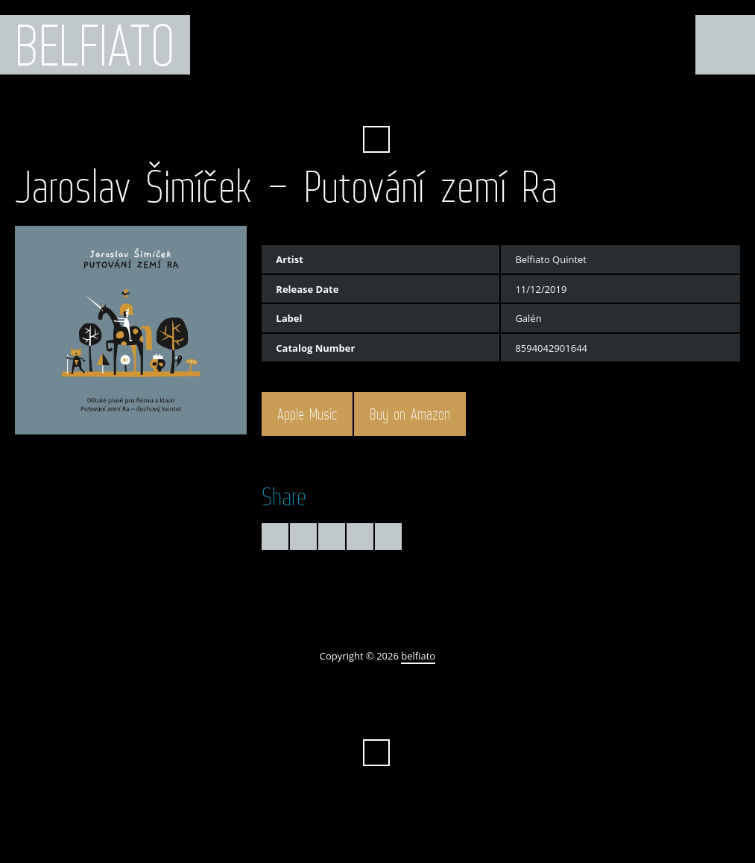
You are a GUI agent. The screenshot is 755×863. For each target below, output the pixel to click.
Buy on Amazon (410, 414)
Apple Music (307, 414)
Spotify (444, 102)
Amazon (335, 102)
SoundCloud (417, 102)
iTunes (389, 102)
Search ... (376, 139)
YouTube (363, 102)
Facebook (308, 102)
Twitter (281, 102)
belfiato (95, 45)
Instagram (471, 102)
